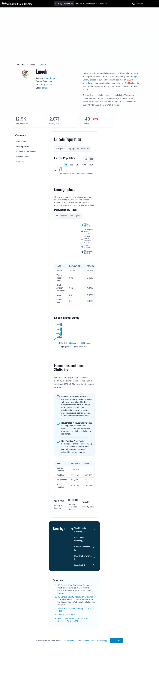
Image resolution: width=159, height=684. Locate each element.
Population (21, 141)
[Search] (147, 3)
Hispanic (63, 239)
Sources (20, 162)
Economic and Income (26, 151)
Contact (86, 664)
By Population (61, 149)
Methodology (102, 664)
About (93, 664)
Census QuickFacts (66, 638)
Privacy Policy (69, 664)
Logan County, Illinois (115, 73)
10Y (71, 165)
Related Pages (22, 156)
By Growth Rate (83, 149)
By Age (72, 149)
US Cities (21, 65)
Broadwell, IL (80, 588)
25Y (78, 165)
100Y (91, 165)
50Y (84, 165)
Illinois (33, 65)
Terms (79, 664)
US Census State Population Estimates (74, 608)
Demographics (22, 146)
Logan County (50, 78)
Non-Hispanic (75, 239)
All (66, 165)
